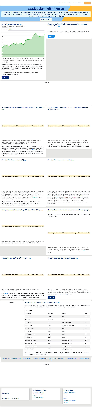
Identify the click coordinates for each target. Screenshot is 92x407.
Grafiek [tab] (5, 29)
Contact (66, 402)
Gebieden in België (38, 392)
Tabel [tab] (10, 29)
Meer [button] (80, 3)
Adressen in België (38, 394)
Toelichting (5, 78)
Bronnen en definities (69, 392)
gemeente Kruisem (83, 250)
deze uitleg (35, 197)
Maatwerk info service (70, 400)
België (34, 150)
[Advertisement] (46, 94)
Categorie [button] (28, 310)
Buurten (50, 36)
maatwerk (6, 293)
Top (51, 360)
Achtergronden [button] (71, 3)
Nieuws (66, 394)
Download (87, 3)
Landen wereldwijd (38, 397)
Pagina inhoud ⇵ (46, 19)
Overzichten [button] (61, 3)
